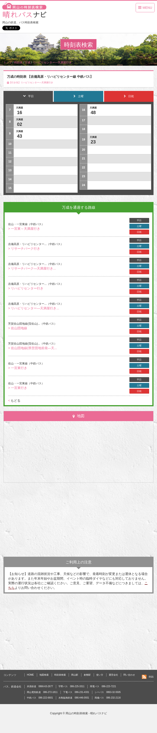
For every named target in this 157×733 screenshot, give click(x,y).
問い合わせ (129, 675)
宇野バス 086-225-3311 (71, 686)
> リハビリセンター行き (25, 288)
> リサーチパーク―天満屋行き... (32, 268)
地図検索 (44, 675)
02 (19, 124)
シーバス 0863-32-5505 (108, 692)
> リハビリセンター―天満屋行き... (33, 308)
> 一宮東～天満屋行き (24, 228)
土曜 (139, 226)
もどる (14, 400)
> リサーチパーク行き (24, 248)
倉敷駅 (87, 675)
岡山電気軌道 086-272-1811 (42, 692)
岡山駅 (74, 675)
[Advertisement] (78, 519)
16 (19, 112)
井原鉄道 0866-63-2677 (40, 686)
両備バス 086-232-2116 (108, 697)
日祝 (139, 232)
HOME (30, 675)
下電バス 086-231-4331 (76, 692)
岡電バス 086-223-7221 (103, 686)
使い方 (99, 675)
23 (93, 141)
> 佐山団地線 (17, 328)
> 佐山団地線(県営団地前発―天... (32, 348)
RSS (151, 677)
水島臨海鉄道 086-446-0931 (73, 697)
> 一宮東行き (17, 368)
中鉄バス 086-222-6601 (40, 697)
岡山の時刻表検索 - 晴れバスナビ (86, 713)
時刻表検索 (60, 675)
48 (93, 112)
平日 (139, 220)
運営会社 (113, 675)
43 (19, 136)
